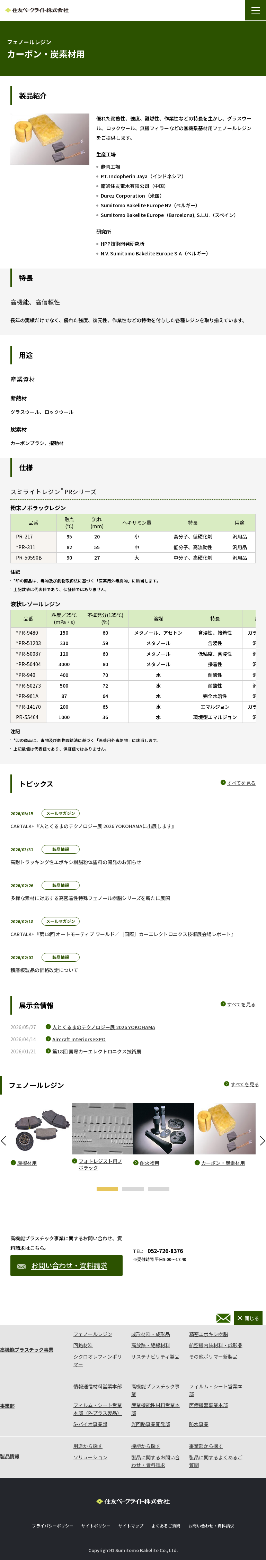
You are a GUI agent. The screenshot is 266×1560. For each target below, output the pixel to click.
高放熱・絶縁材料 (150, 1345)
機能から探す (145, 1445)
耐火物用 (149, 1163)
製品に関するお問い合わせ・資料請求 (155, 1461)
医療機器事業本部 (208, 1405)
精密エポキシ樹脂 (208, 1334)
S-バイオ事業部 (90, 1424)
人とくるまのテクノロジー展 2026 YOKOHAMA (103, 1027)
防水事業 (199, 1424)
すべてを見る (241, 782)
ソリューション (90, 1457)
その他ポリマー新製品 (213, 1356)
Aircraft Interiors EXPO (79, 1039)
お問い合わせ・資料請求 (62, 1265)
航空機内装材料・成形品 (215, 1345)
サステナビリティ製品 (155, 1356)
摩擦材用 (27, 1163)
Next (262, 1140)
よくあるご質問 (165, 1526)
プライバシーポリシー (52, 1526)
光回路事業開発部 (150, 1424)
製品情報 (9, 1456)
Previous (3, 1140)
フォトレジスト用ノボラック (100, 1164)
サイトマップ (130, 1526)
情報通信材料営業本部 (97, 1386)
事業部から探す (206, 1445)
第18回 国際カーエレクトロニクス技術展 (96, 1051)
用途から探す (88, 1445)
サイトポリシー (95, 1526)
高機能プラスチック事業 (26, 1349)
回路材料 (83, 1345)
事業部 (7, 1405)
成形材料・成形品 (150, 1334)
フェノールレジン (92, 1334)
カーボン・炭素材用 (223, 1163)
